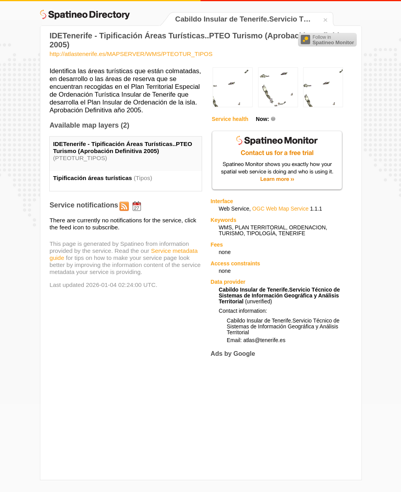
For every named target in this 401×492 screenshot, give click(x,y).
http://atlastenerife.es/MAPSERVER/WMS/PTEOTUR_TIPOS (130, 53)
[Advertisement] (276, 418)
